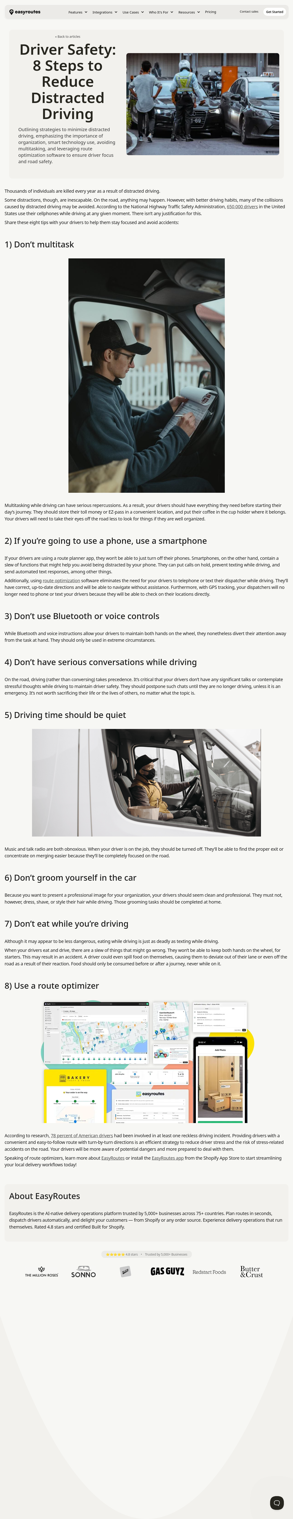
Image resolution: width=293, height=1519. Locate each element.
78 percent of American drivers (82, 1135)
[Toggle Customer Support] (277, 1503)
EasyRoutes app (168, 1158)
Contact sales (249, 11)
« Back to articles (67, 36)
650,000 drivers (242, 206)
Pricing (210, 11)
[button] (78, 12)
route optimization (61, 580)
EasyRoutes (113, 1158)
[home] (24, 12)
